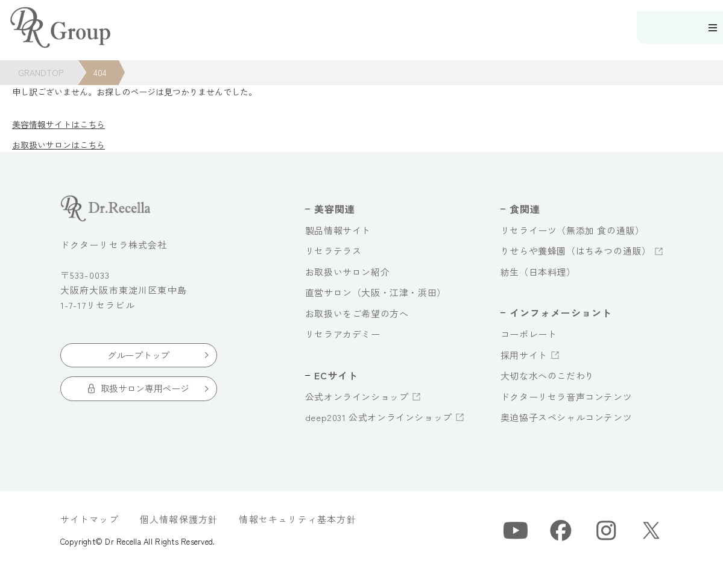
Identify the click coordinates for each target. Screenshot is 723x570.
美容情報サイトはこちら (58, 124)
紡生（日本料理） (538, 271)
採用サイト (524, 355)
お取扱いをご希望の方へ (357, 313)
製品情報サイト (338, 230)
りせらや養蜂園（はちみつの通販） (575, 250)
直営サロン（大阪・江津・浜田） (375, 292)
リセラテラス (333, 250)
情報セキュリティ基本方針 (297, 519)
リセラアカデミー (342, 334)
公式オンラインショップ (357, 396)
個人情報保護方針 (179, 519)
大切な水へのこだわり (547, 375)
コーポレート (528, 334)
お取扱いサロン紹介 (347, 271)
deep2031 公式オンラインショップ (378, 417)
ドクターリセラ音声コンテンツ (566, 396)
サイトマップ (89, 519)
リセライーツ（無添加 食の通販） (572, 230)
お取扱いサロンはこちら (58, 145)
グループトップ (138, 355)
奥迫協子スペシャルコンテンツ (566, 417)
